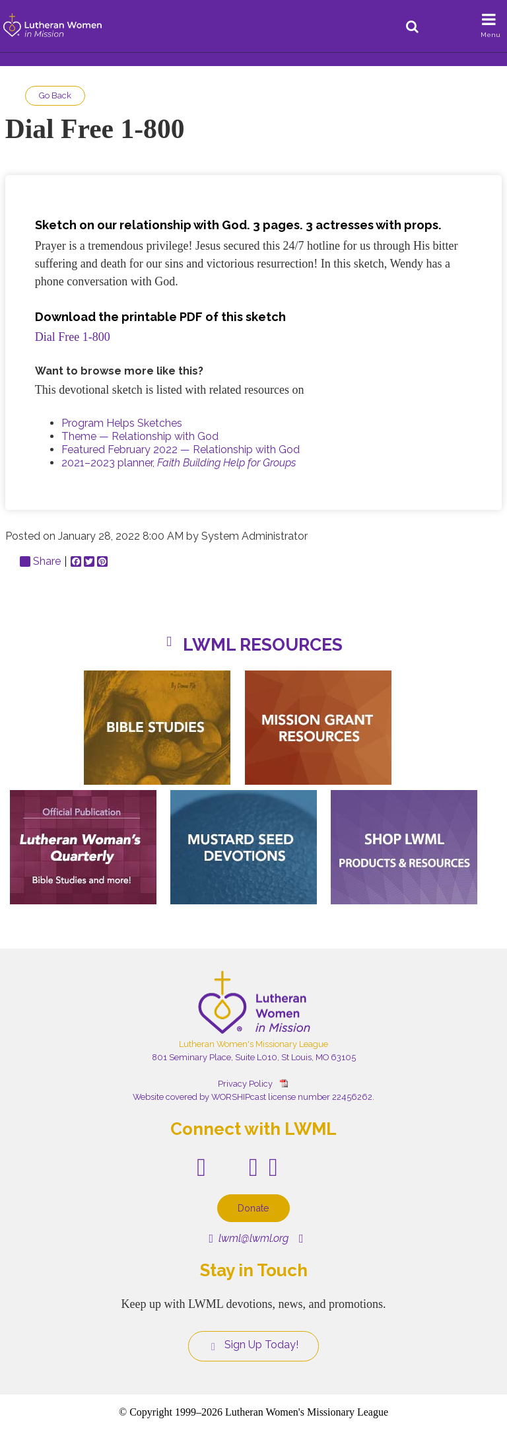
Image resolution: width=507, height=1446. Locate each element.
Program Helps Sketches (121, 423)
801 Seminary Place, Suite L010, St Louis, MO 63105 (254, 1057)
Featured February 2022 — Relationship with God (180, 449)
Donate (253, 1207)
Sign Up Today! (253, 1345)
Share (40, 561)
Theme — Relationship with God (140, 436)
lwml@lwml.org (248, 1238)
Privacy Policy (245, 1084)
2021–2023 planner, (178, 462)
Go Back (55, 95)
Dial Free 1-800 (72, 336)
